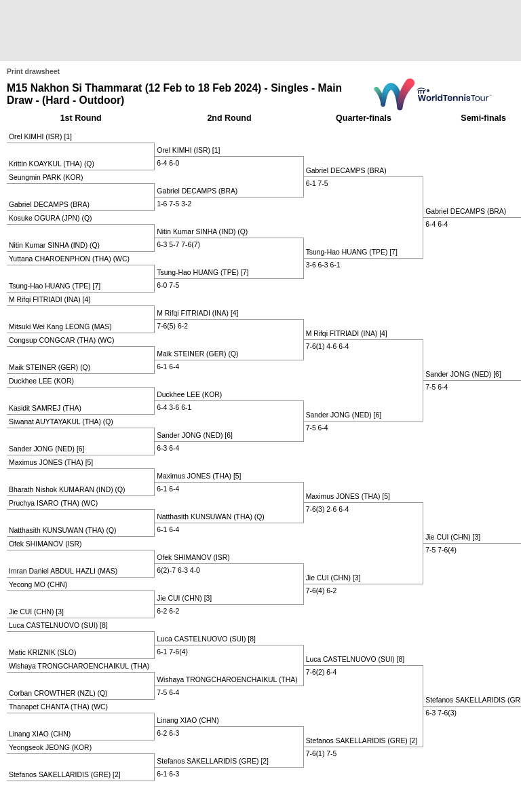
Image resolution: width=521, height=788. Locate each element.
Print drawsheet (33, 71)
